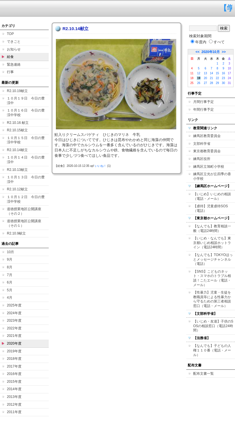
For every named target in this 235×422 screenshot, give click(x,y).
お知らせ (14, 49)
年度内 (198, 42)
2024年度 (14, 313)
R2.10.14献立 (17, 150)
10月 (10, 252)
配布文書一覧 (203, 374)
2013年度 (14, 397)
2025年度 (14, 305)
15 (217, 73)
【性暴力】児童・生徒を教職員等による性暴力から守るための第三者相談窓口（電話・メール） (212, 299)
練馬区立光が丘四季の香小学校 (212, 176)
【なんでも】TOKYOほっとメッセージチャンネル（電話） (213, 259)
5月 (9, 290)
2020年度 (14, 343)
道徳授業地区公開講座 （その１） (26, 223)
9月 (9, 259)
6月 (9, 282)
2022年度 (14, 328)
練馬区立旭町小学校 (208, 167)
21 (211, 78)
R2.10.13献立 (17, 170)
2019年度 (14, 351)
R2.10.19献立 (17, 91)
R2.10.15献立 (17, 130)
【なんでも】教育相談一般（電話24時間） (212, 228)
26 (198, 83)
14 (211, 73)
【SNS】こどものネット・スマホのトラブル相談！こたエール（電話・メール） (212, 278)
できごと (14, 42)
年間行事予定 (203, 110)
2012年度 (14, 405)
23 (223, 78)
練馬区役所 (201, 159)
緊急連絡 (14, 64)
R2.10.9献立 (16, 233)
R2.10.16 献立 (18, 123)
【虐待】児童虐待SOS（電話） (210, 208)
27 (205, 83)
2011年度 (14, 412)
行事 (10, 72)
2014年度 (14, 389)
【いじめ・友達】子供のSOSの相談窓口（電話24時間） (213, 325)
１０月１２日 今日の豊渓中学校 (26, 199)
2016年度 (14, 374)
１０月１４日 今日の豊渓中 (26, 159)
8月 (9, 267)
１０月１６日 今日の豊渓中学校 (26, 112)
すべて (217, 42)
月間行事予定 (203, 102)
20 (205, 78)
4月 (9, 298)
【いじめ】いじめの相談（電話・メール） (212, 196)
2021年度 (14, 336)
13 (205, 73)
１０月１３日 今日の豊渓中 (26, 179)
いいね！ (100, 165)
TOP (10, 34)
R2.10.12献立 (17, 189)
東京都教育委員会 (207, 151)
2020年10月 (210, 52)
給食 (10, 57)
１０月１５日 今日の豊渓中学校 (26, 140)
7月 (9, 275)
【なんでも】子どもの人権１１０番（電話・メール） (212, 350)
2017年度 (14, 366)
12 (198, 73)
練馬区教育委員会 (207, 136)
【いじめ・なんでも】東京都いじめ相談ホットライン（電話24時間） (212, 242)
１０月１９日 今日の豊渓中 (26, 100)
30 (223, 83)
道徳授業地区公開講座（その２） (24, 211)
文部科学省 (201, 144)
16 (223, 73)
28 (211, 83)
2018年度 (14, 359)
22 (217, 78)
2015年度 (14, 382)
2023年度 (14, 321)
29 (217, 83)
